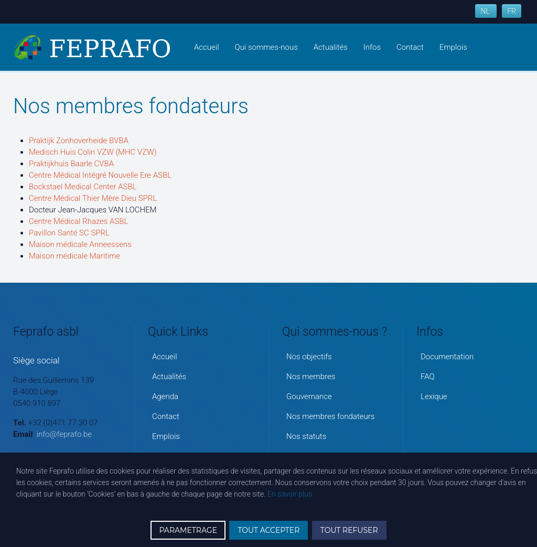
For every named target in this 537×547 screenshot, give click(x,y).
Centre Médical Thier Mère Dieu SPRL (93, 198)
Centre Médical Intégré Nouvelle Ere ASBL (100, 175)
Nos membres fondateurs (330, 416)
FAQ (428, 376)
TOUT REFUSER (349, 530)
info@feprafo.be (64, 434)
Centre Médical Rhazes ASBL (78, 221)
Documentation (447, 356)
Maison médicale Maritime (74, 256)
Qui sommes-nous (266, 47)
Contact (410, 47)
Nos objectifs (309, 356)
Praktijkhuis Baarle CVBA (71, 163)
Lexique (434, 396)
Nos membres (310, 376)
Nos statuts (306, 436)
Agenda (165, 396)
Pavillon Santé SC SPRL (69, 233)
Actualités (331, 47)
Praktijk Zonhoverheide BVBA (78, 140)
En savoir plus (289, 494)
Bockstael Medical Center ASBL (83, 186)
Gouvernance (309, 396)
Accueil (206, 47)
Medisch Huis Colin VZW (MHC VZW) (93, 152)
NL (485, 11)
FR (511, 11)
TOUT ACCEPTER (268, 530)
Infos (372, 47)
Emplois (453, 47)
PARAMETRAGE (188, 530)
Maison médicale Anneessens (80, 244)
